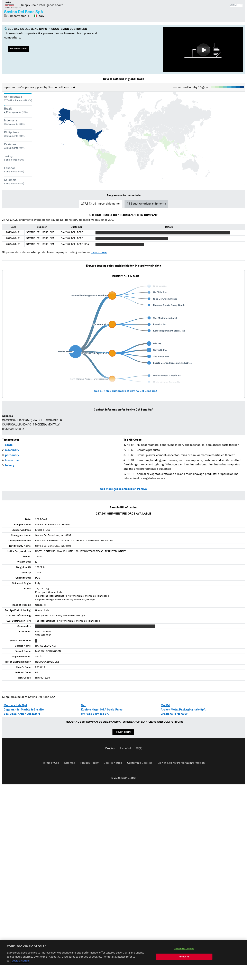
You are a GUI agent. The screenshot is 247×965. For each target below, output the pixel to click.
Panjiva (12, 5)
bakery (9, 465)
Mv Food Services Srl (95, 714)
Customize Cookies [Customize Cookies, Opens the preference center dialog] (184, 949)
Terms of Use (51, 762)
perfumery (12, 455)
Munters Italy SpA (15, 705)
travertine (12, 460)
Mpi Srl (165, 705)
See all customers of (125, 391)
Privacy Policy (89, 762)
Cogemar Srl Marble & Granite (24, 709)
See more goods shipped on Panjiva (123, 489)
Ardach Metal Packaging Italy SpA (183, 709)
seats (8, 444)
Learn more (99, 252)
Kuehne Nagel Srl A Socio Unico (101, 709)
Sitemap (69, 762)
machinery (12, 450)
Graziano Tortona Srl (174, 714)
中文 (139, 748)
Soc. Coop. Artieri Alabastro (22, 714)
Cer (83, 705)
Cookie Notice (113, 762)
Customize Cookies (139, 762)
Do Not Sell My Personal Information (181, 762)
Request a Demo (18, 49)
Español (125, 748)
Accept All (184, 957)
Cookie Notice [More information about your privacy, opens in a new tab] (20, 960)
